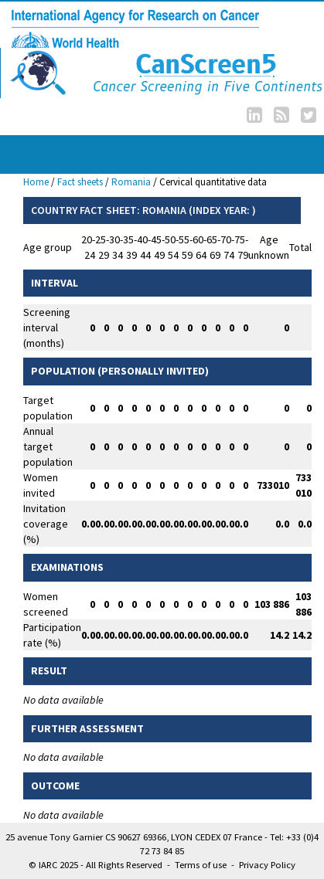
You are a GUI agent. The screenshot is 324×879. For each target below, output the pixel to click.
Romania (131, 181)
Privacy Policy (267, 865)
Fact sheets (80, 181)
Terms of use (201, 865)
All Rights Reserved (124, 865)
